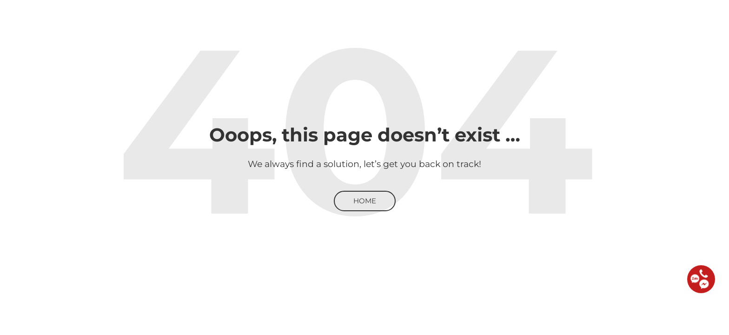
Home (364, 200)
